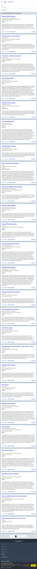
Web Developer (5, 384)
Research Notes (4, 551)
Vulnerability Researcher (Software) (10, 474)
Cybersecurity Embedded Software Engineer (12, 187)
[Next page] (25, 536)
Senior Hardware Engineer (8, 78)
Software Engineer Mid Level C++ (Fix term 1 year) (13, 518)
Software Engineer (6, 427)
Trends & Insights (10, 1)
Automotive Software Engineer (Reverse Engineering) (14, 496)
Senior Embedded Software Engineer (10, 309)
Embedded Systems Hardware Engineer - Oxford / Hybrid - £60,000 (17, 346)
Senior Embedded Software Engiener (10, 163)
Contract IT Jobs (4, 546)
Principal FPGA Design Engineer (9, 224)
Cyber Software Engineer (7, 450)
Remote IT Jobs (4, 549)
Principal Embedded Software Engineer (11, 292)
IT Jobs (3, 544)
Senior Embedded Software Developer (11, 244)
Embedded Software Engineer (9, 16)
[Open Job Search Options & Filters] (2, 2)
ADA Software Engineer (7, 328)
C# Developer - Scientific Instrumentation (11, 56)
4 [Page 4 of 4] (22, 536)
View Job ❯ (33, 31)
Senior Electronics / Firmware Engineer (11, 36)
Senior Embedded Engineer (8, 121)
